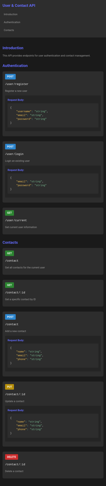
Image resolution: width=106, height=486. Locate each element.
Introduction (10, 14)
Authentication (12, 22)
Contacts (9, 30)
